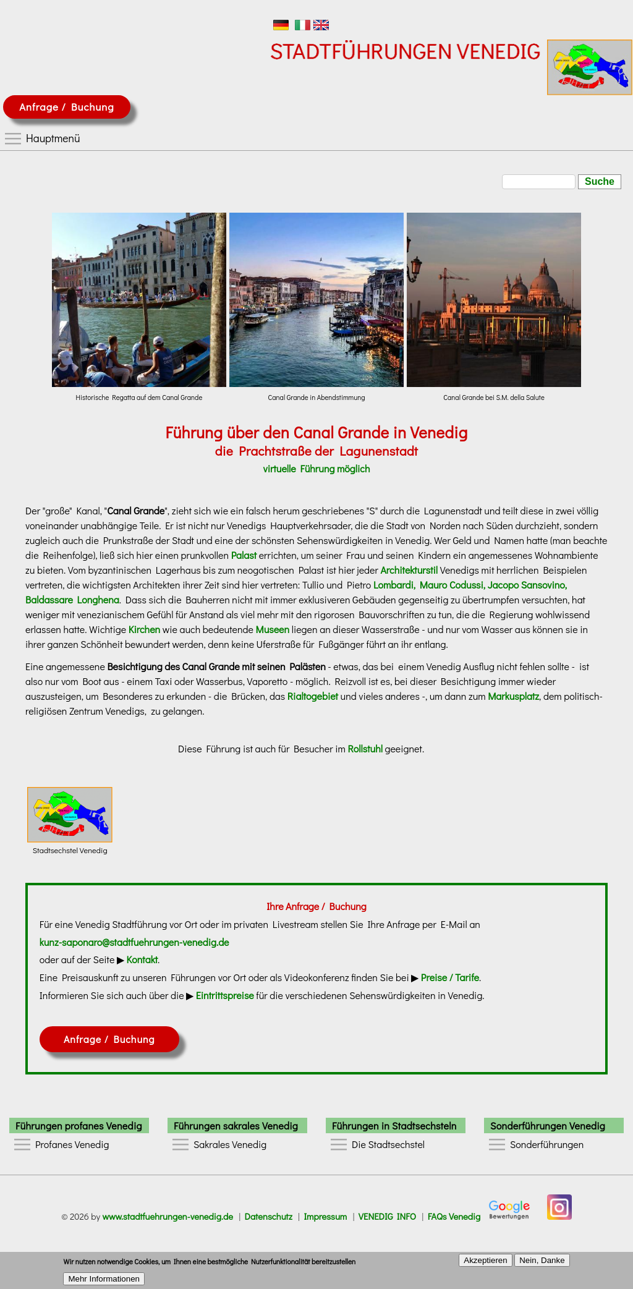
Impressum (325, 1216)
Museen (273, 629)
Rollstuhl (364, 748)
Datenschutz (268, 1216)
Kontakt (142, 959)
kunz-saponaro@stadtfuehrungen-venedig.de (134, 941)
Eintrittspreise (225, 995)
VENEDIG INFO (387, 1216)
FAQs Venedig (454, 1216)
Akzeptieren (485, 1263)
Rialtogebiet (312, 695)
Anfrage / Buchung (66, 106)
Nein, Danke (541, 1263)
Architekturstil (409, 569)
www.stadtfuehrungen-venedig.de (167, 1216)
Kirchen (144, 629)
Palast (244, 554)
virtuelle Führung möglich (316, 468)
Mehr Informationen (104, 1282)
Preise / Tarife (450, 977)
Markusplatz (513, 695)
